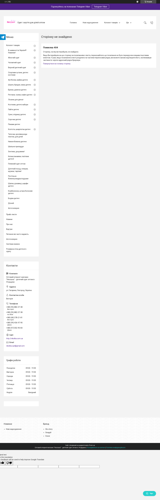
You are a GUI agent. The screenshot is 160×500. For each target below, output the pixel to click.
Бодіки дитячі (13, 198)
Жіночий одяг (13, 58)
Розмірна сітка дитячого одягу (16, 250)
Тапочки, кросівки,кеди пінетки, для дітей (17, 135)
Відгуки (9, 229)
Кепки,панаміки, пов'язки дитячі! (18, 157)
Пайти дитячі (13, 109)
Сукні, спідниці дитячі (17, 114)
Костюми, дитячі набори (18, 105)
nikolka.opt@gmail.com (15, 346)
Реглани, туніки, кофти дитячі (20, 95)
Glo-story (48, 429)
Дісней (11, 203)
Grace (47, 436)
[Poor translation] (9, 463)
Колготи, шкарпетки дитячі (19, 129)
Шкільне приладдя (16, 147)
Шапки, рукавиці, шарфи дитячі (18, 184)
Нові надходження (90, 23)
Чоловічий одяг (14, 63)
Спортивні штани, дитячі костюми (18, 74)
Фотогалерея (13, 208)
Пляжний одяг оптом (16, 164)
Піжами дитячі (14, 124)
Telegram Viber (100, 6)
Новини (9, 219)
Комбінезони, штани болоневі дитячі (20, 192)
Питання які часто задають (17, 234)
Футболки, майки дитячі (18, 80)
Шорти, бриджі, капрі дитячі (19, 85)
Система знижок (13, 244)
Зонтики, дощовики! (16, 152)
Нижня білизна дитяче (17, 142)
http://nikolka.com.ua (14, 338)
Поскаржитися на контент (96, 447)
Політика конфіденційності (115, 447)
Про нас (9, 224)
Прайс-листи (11, 214)
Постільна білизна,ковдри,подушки (18, 177)
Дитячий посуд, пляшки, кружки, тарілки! (18, 170)
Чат (149, 493)
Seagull (48, 432)
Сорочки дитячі (14, 119)
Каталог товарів (111, 23)
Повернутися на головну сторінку (56, 64)
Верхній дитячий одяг (17, 68)
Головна (73, 23)
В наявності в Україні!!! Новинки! (17, 51)
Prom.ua (92, 445)
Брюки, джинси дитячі (17, 90)
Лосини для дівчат (16, 100)
